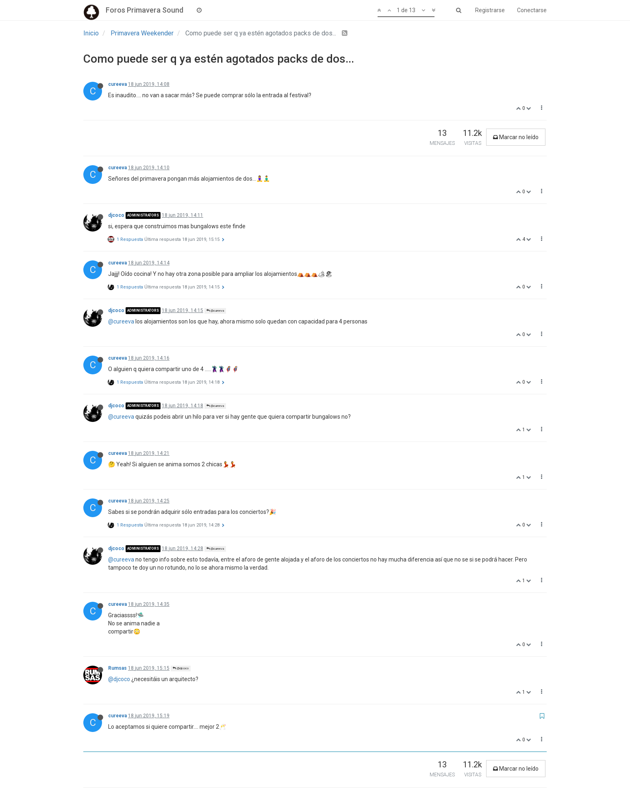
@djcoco (181, 668)
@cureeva (215, 310)
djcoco (116, 215)
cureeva (117, 84)
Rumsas (117, 668)
